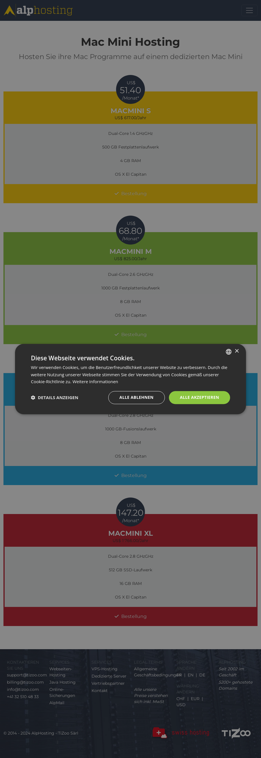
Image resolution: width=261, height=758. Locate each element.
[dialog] (130, 379)
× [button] (236, 351)
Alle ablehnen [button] (137, 397)
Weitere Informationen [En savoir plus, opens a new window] (95, 382)
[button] (54, 397)
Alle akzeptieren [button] (199, 397)
